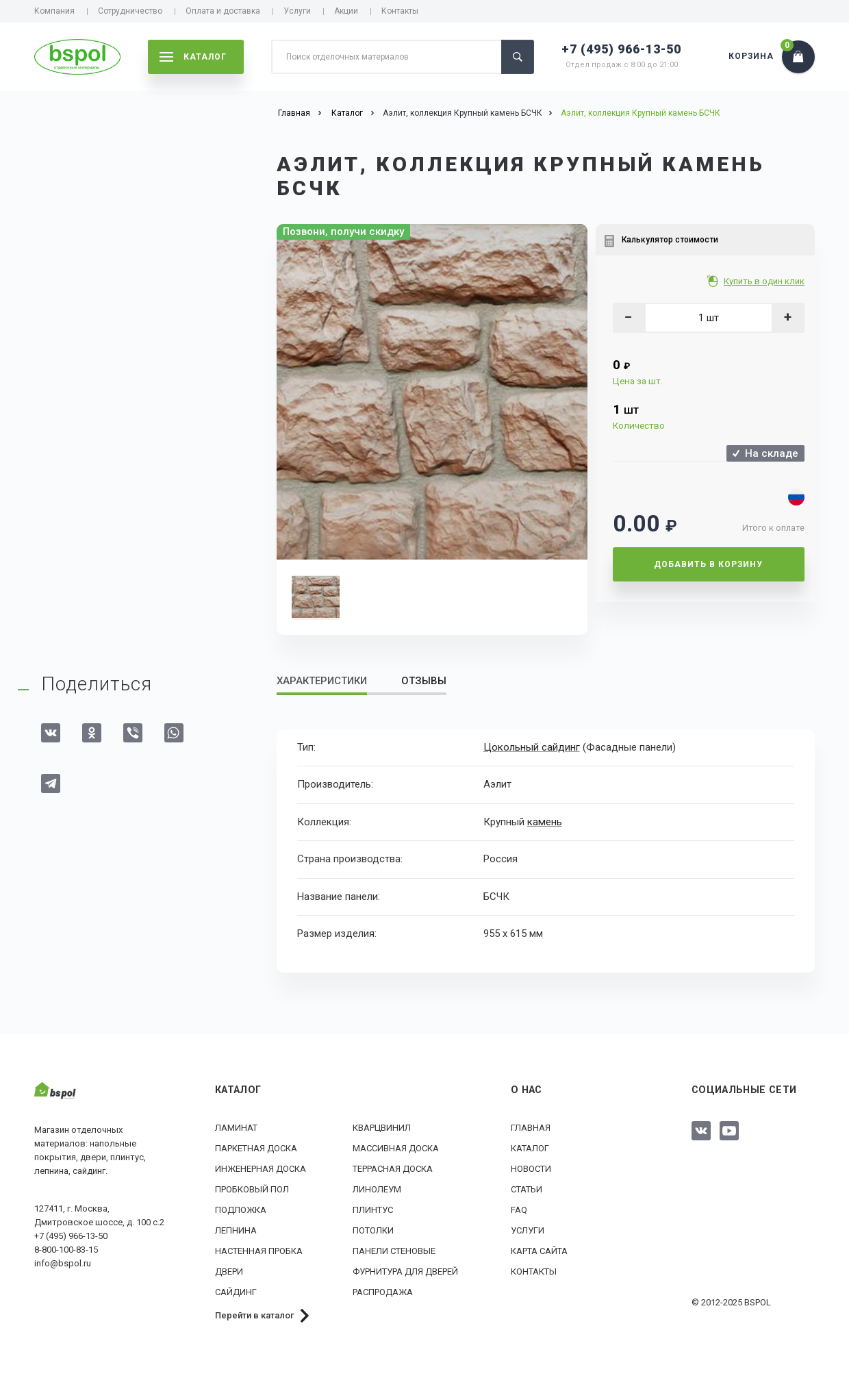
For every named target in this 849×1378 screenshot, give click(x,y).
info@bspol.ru (62, 1263)
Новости (531, 1169)
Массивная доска (396, 1148)
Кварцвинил (382, 1128)
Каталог (530, 1148)
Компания (54, 11)
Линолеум (377, 1189)
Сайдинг (236, 1292)
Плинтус (373, 1210)
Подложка (240, 1210)
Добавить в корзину (708, 564)
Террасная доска (393, 1169)
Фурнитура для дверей (405, 1271)
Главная (530, 1128)
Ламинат (236, 1128)
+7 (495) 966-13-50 (621, 49)
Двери (229, 1271)
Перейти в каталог (254, 1315)
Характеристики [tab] (322, 681)
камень (544, 821)
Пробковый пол (252, 1189)
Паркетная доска (256, 1148)
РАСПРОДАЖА (383, 1292)
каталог (193, 57)
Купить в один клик (765, 281)
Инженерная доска (260, 1169)
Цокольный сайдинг (531, 747)
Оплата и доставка (223, 11)
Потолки (373, 1230)
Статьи (526, 1189)
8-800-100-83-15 (66, 1249)
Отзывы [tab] (423, 681)
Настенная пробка (259, 1251)
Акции (346, 11)
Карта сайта (539, 1251)
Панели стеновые (394, 1251)
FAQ (519, 1210)
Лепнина (236, 1230)
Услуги (297, 11)
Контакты (399, 11)
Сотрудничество (130, 11)
